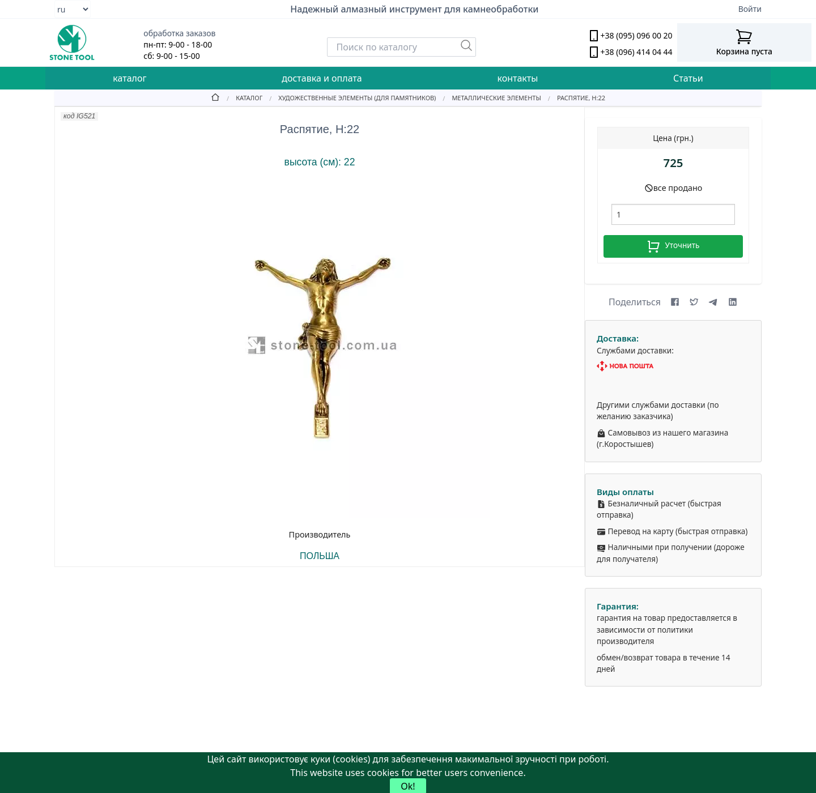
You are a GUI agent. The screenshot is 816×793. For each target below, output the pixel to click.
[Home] (215, 97)
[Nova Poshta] (673, 366)
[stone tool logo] (72, 42)
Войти (750, 8)
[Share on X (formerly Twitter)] (694, 302)
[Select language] (72, 9)
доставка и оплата (322, 78)
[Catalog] (241, 97)
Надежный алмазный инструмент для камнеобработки (414, 9)
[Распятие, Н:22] (573, 97)
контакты (517, 78)
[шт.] (673, 214)
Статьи (688, 78)
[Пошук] (466, 45)
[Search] (401, 47)
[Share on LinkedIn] (733, 302)
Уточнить (673, 246)
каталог (129, 78)
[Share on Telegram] (713, 302)
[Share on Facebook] (675, 302)
